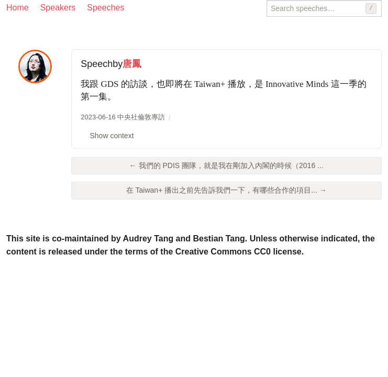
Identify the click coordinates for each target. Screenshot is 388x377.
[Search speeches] (324, 8)
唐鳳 (132, 64)
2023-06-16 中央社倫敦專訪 (123, 117)
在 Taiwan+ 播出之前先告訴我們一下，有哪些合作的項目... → (226, 190)
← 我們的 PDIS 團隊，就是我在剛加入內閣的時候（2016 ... (226, 165)
